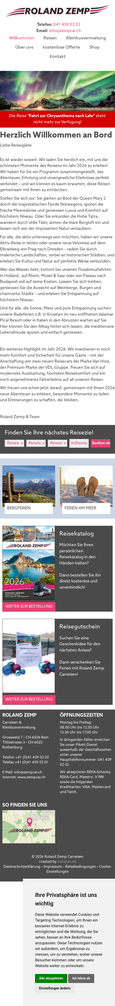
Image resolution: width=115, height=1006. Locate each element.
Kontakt (58, 56)
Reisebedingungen (80, 866)
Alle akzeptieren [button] (51, 978)
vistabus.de (67, 861)
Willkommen (21, 38)
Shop (94, 47)
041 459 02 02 (66, 25)
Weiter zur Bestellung (29, 606)
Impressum (53, 866)
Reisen (50, 38)
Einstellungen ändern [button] (55, 988)
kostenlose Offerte (61, 47)
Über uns (24, 47)
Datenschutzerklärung (22, 866)
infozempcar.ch (65, 31)
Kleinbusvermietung (86, 38)
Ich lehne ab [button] (81, 978)
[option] (57, 90)
